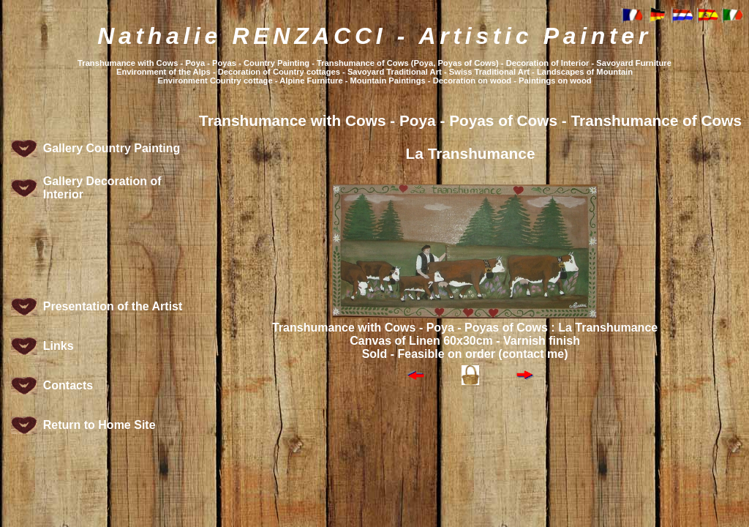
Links (58, 346)
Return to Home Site (99, 425)
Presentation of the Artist (113, 306)
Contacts (68, 385)
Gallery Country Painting (112, 148)
